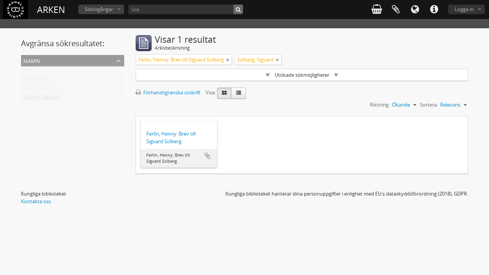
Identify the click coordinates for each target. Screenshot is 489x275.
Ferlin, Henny (38, 89)
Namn (31, 60)
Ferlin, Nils (34, 80)
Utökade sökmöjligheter (302, 74)
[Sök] (185, 9)
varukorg (376, 9)
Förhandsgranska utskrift (168, 92)
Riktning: (380, 104)
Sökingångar (99, 9)
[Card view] (224, 93)
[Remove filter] (227, 59)
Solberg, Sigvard (41, 98)
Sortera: (429, 104)
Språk (414, 9)
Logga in (464, 9)
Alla (27, 71)
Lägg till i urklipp (207, 156)
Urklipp (395, 9)
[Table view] (238, 93)
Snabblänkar (434, 9)
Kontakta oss (36, 201)
